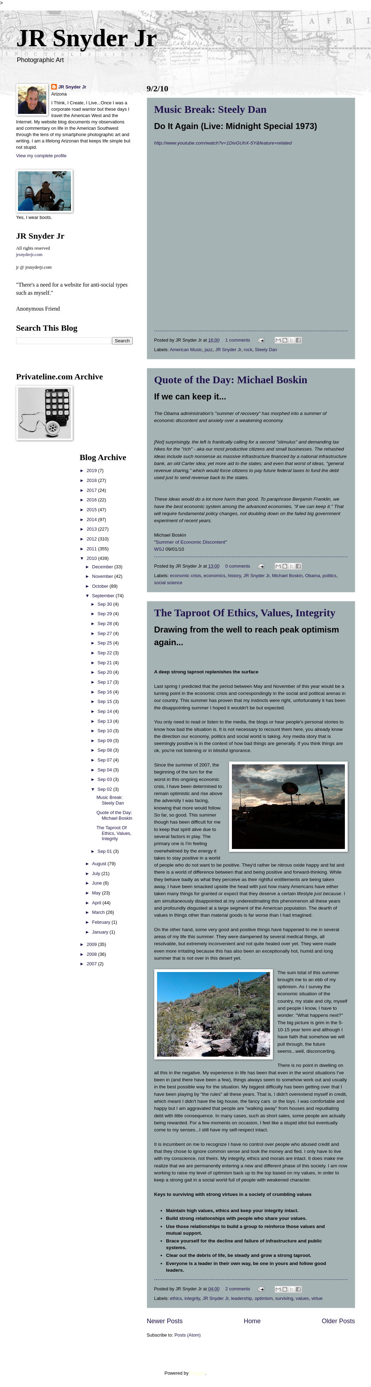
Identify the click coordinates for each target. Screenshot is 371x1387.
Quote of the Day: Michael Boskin (230, 379)
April (97, 902)
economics (215, 575)
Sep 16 (105, 692)
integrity (192, 1298)
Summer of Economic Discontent (190, 542)
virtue (316, 1298)
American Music (186, 349)
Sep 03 (105, 779)
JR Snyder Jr (86, 37)
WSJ (160, 549)
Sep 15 (105, 701)
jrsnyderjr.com (29, 254)
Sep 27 (105, 633)
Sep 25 (105, 643)
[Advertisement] (37, 558)
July (96, 873)
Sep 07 (105, 760)
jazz (209, 349)
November (103, 576)
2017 (92, 490)
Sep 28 (105, 623)
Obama (312, 575)
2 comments (237, 1288)
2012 (92, 539)
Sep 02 (105, 789)
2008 (92, 954)
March (99, 912)
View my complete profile (41, 155)
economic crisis (185, 575)
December (103, 566)
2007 (92, 963)
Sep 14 (105, 711)
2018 (92, 480)
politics (329, 575)
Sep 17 (105, 682)
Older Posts (338, 1321)
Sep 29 (105, 613)
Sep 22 (105, 652)
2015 (92, 509)
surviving (284, 1298)
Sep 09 (105, 740)
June (97, 883)
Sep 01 (105, 851)
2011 (92, 548)
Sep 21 (105, 662)
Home (252, 1321)
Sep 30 (105, 604)
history (234, 575)
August (100, 863)
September (104, 595)
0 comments (237, 566)
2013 (92, 529)
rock (248, 349)
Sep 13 (105, 721)
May (97, 893)
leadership (241, 1298)
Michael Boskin (287, 575)
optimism (264, 1298)
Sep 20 (105, 672)
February (102, 922)
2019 (92, 470)
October (100, 586)
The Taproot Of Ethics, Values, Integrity (245, 612)
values (302, 1298)
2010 (92, 558)
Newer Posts (165, 1321)
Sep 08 (105, 750)
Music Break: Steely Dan (210, 109)
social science (168, 582)
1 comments (237, 340)
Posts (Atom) (187, 1335)
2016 (92, 499)
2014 (92, 519)
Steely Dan (266, 349)
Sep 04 (105, 769)
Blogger (197, 1373)
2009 (92, 944)
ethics (176, 1298)
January (100, 932)
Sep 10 (105, 730)
